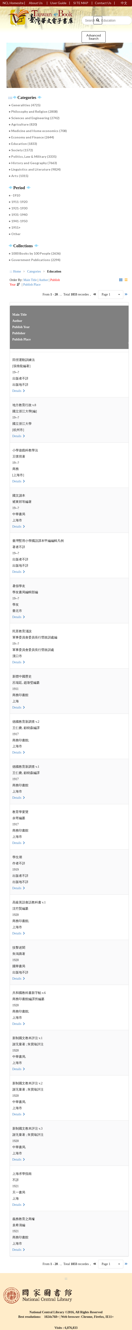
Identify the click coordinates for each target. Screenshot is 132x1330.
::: (10, 97)
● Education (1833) (23, 144)
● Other (15, 234)
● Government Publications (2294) (34, 260)
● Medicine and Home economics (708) (38, 131)
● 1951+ (15, 227)
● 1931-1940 (18, 215)
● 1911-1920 (18, 202)
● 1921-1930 (18, 208)
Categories (34, 271)
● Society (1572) (21, 150)
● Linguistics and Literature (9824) (35, 169)
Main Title (30, 280)
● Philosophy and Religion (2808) (33, 111)
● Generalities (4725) (25, 105)
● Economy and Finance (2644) (31, 137)
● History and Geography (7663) (33, 163)
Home (17, 271)
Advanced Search (93, 36)
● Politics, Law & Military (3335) (33, 156)
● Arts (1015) (18, 176)
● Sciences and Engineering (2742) (34, 118)
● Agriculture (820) (23, 124)
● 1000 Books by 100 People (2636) (35, 253)
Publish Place (32, 284)
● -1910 (14, 195)
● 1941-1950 (18, 221)
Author (43, 280)
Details (19, 391)
